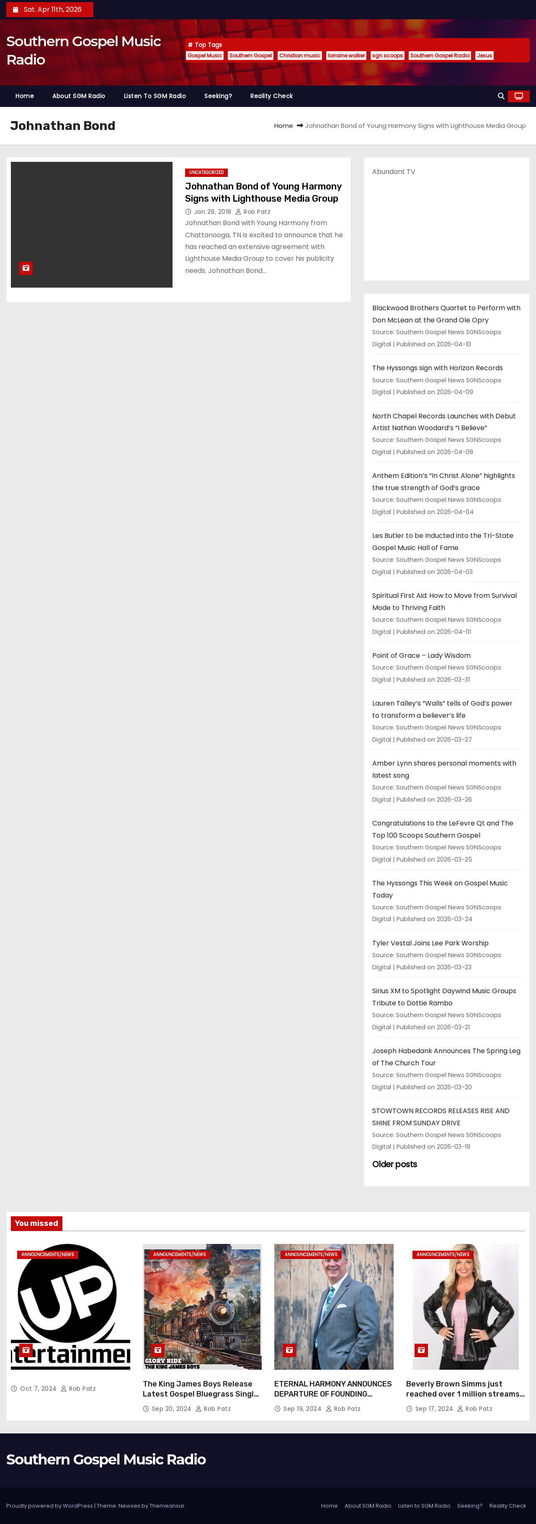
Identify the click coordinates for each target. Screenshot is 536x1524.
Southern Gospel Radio (439, 55)
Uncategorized (206, 172)
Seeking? (218, 96)
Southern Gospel (250, 55)
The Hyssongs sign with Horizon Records (437, 368)
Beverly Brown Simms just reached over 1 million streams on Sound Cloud (463, 1394)
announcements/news (47, 1254)
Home (24, 96)
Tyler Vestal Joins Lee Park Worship (430, 943)
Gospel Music (205, 55)
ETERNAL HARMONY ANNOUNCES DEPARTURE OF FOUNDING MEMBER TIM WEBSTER (333, 1394)
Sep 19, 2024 (303, 1409)
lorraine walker (346, 55)
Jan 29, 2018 (214, 212)
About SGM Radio (79, 96)
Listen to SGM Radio (155, 96)
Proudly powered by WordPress (50, 1506)
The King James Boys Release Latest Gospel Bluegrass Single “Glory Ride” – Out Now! (200, 1394)
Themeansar (167, 1506)
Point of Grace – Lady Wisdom (421, 655)
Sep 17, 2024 (435, 1409)
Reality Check (271, 96)
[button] (501, 96)
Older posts (394, 1164)
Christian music (299, 55)
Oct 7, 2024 (39, 1388)
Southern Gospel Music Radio (106, 1459)
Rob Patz (253, 212)
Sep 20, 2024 (173, 1409)
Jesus (484, 55)
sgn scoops (387, 55)
